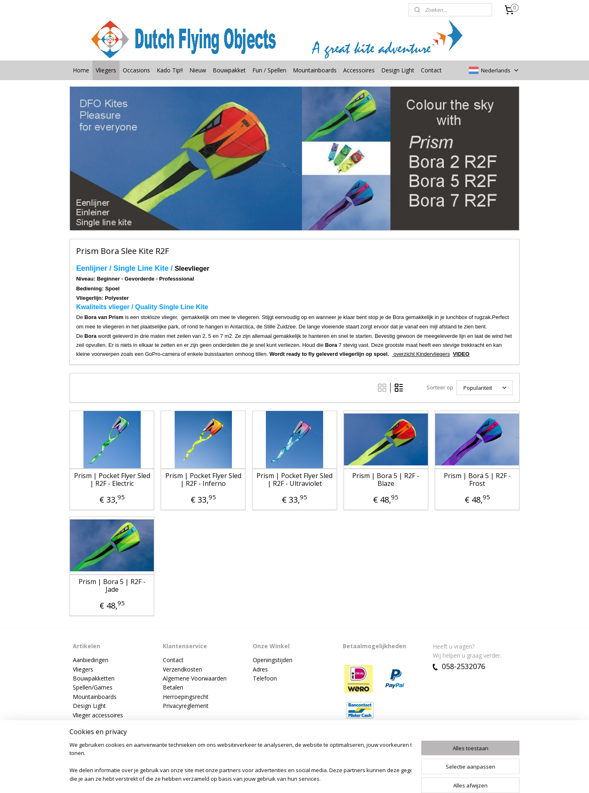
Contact (431, 70)
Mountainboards (315, 70)
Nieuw (197, 70)
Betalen (173, 687)
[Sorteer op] (485, 388)
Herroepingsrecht (186, 697)
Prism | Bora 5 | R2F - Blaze (385, 479)
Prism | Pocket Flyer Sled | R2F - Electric (112, 479)
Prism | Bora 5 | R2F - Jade (111, 585)
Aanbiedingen (90, 660)
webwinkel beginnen (319, 778)
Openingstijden (272, 660)
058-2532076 (459, 666)
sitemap (271, 778)
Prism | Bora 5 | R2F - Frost (476, 479)
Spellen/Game (91, 687)
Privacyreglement (186, 706)
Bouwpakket (229, 70)
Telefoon (265, 678)
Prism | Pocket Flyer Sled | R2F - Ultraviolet (294, 479)
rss (288, 778)
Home (81, 70)
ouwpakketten (96, 678)
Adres (260, 669)
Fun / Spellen (269, 70)
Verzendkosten (182, 669)
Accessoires (359, 70)
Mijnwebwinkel (390, 778)
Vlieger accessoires (98, 715)
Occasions (136, 70)
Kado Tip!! (170, 70)
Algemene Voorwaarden (195, 678)
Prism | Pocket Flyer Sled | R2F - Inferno (203, 479)
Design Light (397, 70)
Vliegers (106, 70)
